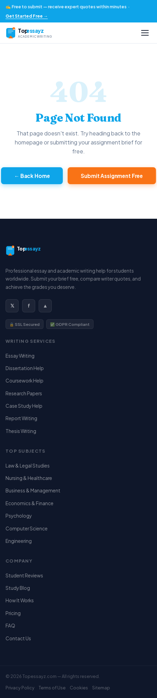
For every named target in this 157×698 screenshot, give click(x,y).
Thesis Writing (21, 431)
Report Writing (21, 418)
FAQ (10, 626)
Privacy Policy (20, 687)
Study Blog (18, 588)
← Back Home (32, 175)
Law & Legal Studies (28, 466)
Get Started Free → (27, 16)
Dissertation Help (25, 368)
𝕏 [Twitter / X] (12, 305)
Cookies (79, 687)
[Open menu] (144, 32)
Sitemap (101, 687)
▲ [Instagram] (45, 305)
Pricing (13, 613)
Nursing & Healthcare (29, 478)
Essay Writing (20, 356)
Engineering (19, 541)
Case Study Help (24, 406)
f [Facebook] (29, 305)
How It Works (20, 600)
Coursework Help (24, 381)
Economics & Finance (29, 503)
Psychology (19, 516)
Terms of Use (52, 687)
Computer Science (27, 528)
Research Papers (24, 393)
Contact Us (18, 638)
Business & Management (33, 490)
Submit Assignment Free (112, 175)
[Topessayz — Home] (42, 32)
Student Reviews (24, 575)
